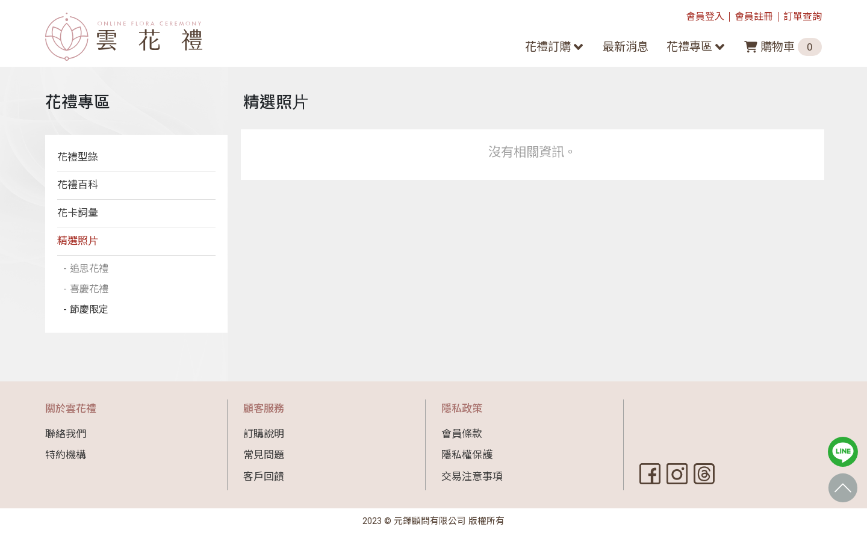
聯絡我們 (65, 434)
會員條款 (461, 434)
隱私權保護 (467, 455)
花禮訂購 (548, 47)
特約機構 (65, 455)
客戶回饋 (263, 476)
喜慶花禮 (90, 290)
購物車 (783, 47)
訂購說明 (263, 434)
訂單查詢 (802, 17)
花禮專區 (689, 47)
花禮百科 (77, 185)
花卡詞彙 (77, 213)
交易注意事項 (472, 476)
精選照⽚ (77, 241)
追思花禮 (90, 269)
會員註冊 (754, 17)
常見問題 (263, 455)
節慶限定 (90, 312)
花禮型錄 (77, 157)
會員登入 (705, 17)
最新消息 (625, 47)
